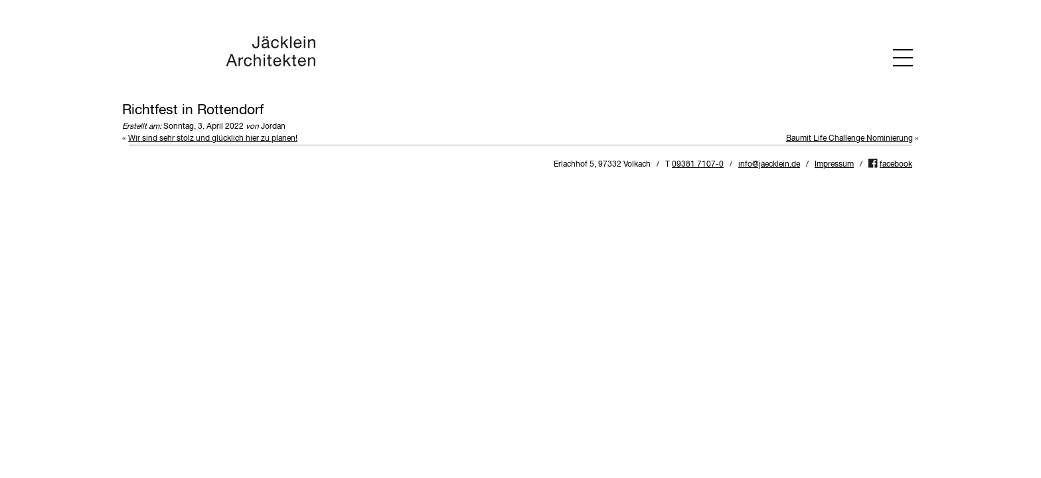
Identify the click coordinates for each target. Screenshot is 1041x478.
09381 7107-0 (698, 165)
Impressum (834, 165)
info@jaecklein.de (769, 165)
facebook (896, 165)
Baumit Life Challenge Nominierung (849, 139)
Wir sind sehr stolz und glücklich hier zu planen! (212, 139)
